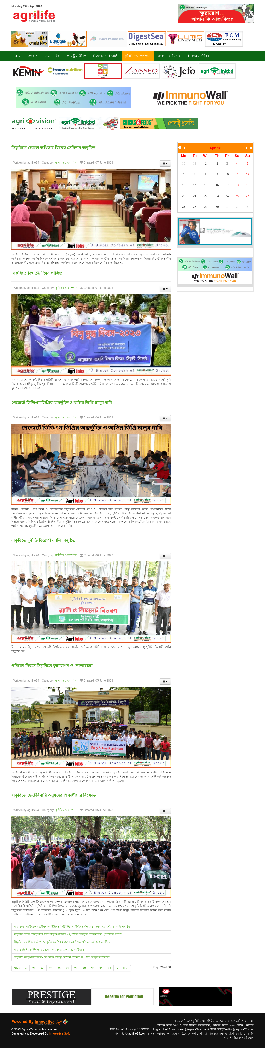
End (125, 968)
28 (75, 968)
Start (17, 968)
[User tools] (165, 163)
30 (92, 968)
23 (33, 968)
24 (42, 968)
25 (50, 968)
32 (109, 968)
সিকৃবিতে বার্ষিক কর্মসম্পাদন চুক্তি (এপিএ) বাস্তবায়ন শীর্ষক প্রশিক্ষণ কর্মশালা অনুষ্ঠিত (62, 942)
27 (67, 968)
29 (84, 968)
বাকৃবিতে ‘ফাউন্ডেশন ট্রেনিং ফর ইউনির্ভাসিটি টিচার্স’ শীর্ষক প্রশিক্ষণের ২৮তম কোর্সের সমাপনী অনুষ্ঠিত (72, 926)
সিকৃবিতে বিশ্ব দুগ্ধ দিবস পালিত (36, 273)
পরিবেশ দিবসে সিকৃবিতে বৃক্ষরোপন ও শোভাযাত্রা (51, 665)
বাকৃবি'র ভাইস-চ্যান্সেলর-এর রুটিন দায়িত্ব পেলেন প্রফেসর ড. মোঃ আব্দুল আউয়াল (61, 957)
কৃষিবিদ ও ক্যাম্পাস (66, 162)
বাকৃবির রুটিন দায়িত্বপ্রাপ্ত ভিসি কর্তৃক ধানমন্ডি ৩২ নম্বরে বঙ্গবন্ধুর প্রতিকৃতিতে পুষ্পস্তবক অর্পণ (67, 934)
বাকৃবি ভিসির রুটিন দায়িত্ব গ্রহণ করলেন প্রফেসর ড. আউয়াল (49, 949)
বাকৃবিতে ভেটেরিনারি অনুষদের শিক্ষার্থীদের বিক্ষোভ (53, 795)
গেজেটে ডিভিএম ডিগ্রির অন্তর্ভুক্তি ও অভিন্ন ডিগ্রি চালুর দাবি (61, 402)
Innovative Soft (59, 1033)
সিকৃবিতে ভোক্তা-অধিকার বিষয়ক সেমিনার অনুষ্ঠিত (53, 147)
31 (101, 968)
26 (59, 968)
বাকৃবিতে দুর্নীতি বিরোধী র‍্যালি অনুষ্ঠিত (43, 540)
